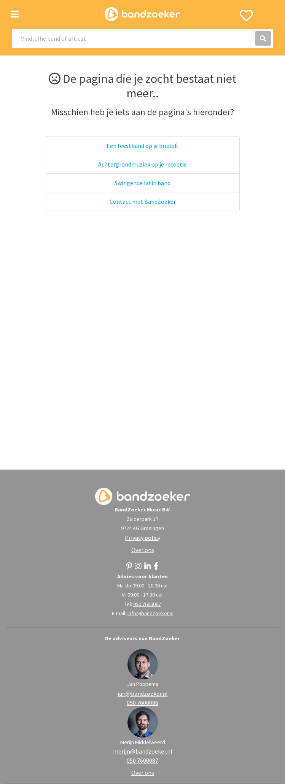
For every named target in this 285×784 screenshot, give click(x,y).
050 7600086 (142, 702)
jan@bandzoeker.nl (143, 693)
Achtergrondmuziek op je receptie (142, 164)
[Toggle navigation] (14, 14)
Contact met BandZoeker (143, 201)
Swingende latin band (142, 183)
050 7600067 (147, 604)
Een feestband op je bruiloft (142, 145)
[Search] (142, 38)
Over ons (142, 550)
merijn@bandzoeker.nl (142, 751)
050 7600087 (142, 760)
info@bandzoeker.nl (150, 613)
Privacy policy (142, 537)
